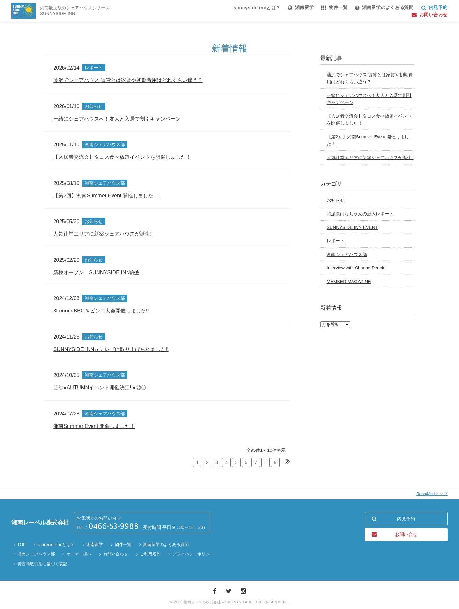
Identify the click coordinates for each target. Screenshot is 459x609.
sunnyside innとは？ (56, 544)
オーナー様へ (79, 554)
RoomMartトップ (432, 494)
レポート (336, 240)
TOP (22, 544)
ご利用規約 (150, 554)
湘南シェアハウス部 (347, 254)
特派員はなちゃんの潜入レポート (360, 213)
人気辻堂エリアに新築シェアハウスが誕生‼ (370, 157)
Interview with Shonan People (356, 267)
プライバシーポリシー (193, 554)
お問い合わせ (115, 554)
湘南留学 (94, 544)
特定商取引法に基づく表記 (42, 564)
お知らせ (336, 200)
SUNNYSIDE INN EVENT (352, 227)
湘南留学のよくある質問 (166, 544)
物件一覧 (123, 544)
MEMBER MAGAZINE (349, 281)
